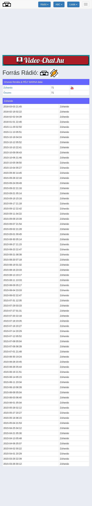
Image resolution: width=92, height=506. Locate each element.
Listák (73, 4)
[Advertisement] (46, 32)
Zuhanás (7, 87)
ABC (59, 4)
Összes (7, 92)
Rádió (44, 4)
